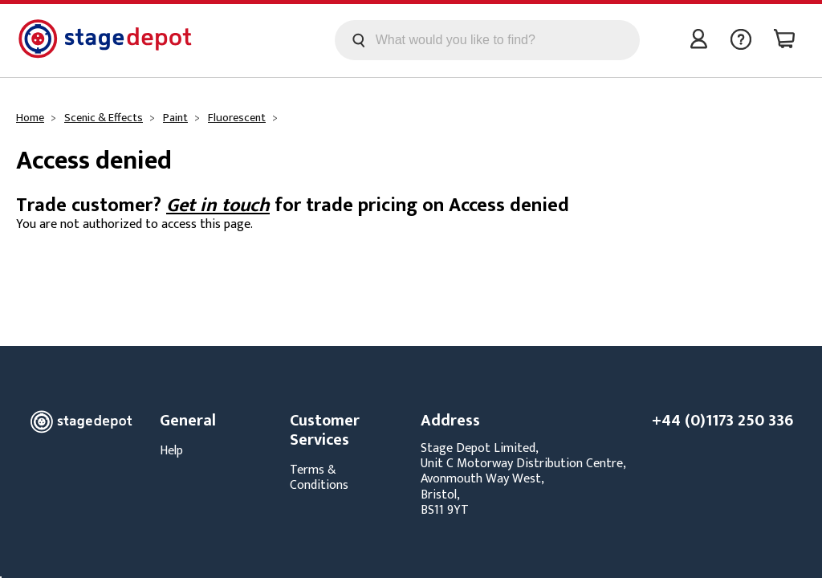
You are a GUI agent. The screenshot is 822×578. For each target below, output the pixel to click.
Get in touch (218, 205)
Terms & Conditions (319, 477)
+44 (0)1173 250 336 (722, 420)
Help (171, 450)
